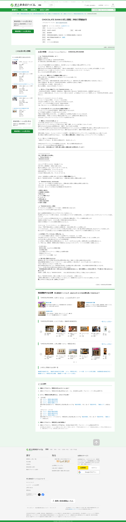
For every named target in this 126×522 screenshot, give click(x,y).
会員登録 (83, 467)
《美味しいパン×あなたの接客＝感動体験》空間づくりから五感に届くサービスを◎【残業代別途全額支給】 (98, 305)
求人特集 (24, 10)
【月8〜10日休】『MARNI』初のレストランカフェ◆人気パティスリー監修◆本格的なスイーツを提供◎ (59, 314)
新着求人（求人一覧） (31, 459)
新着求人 (15, 10)
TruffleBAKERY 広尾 (90, 302)
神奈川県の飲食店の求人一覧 (39, 13)
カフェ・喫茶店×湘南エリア (50, 402)
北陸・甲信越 (73, 449)
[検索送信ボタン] (114, 10)
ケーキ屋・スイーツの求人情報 (87, 371)
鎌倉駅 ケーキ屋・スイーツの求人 (67, 373)
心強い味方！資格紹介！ (58, 468)
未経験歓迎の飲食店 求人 (103, 371)
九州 (59, 449)
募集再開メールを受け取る (23, 31)
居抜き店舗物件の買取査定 (51, 515)
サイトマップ (53, 507)
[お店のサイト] (65, 26)
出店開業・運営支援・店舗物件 (47, 513)
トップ (13, 13)
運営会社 (28, 490)
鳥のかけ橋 (48, 302)
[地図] (63, 37)
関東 (18, 13)
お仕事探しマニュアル (57, 465)
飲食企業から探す (30, 467)
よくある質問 (35, 485)
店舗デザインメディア (37, 516)
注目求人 (34, 10)
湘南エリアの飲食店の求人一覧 (55, 13)
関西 (51, 449)
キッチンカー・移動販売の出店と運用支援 (74, 515)
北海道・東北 (65, 449)
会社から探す (44, 10)
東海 (55, 449)
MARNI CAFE (49, 311)
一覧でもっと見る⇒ (106, 321)
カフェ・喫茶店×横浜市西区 (50, 399)
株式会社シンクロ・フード (74, 509)
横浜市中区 (93, 404)
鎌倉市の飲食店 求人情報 (57, 371)
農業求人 (49, 516)
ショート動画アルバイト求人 (65, 516)
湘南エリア (101, 404)
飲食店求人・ (83, 513)
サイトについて (30, 482)
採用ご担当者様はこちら (64, 501)
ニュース (28, 485)
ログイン (94, 467)
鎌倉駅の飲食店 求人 (43, 371)
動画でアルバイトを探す (32, 469)
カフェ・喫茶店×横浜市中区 (50, 401)
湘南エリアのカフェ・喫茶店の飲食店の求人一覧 (75, 13)
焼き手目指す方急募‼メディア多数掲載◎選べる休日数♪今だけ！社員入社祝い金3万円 (59, 305)
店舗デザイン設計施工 (66, 513)
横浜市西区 (78, 404)
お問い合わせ (29, 487)
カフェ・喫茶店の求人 (71, 371)
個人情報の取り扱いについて (41, 507)
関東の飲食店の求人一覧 (26, 13)
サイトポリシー (30, 507)
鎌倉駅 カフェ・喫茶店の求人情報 (47, 373)
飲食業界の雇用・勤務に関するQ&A (60, 470)
